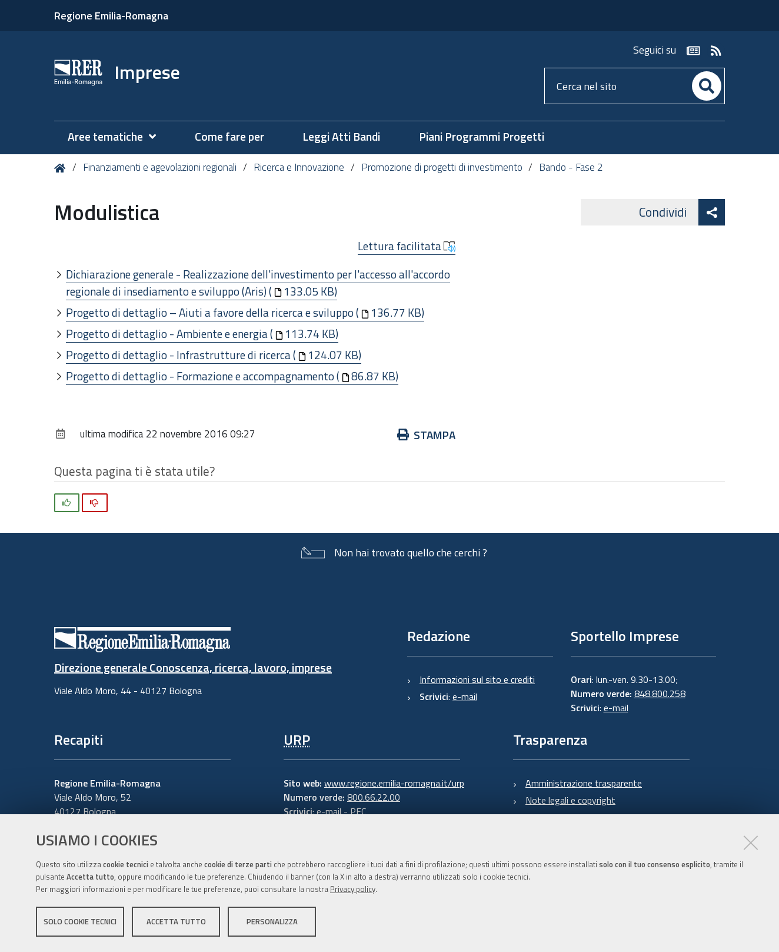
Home (62, 168)
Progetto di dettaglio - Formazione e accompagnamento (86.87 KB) (232, 375)
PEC (358, 811)
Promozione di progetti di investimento (441, 167)
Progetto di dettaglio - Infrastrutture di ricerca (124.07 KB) (213, 354)
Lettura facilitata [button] (406, 246)
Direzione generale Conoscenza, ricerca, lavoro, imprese (193, 667)
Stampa (426, 434)
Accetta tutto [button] (176, 921)
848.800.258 (659, 693)
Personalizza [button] (272, 921)
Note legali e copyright (570, 800)
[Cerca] (706, 86)
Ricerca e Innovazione (299, 167)
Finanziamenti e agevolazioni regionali (160, 167)
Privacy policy (352, 889)
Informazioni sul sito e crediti (477, 679)
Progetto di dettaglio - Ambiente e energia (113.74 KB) (202, 333)
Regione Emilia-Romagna (111, 16)
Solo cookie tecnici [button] (80, 921)
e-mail (464, 696)
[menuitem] (118, 136)
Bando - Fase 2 (571, 167)
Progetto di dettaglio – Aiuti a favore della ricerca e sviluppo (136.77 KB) (245, 312)
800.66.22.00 (373, 797)
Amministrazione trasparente (583, 783)
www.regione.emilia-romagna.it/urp (394, 783)
